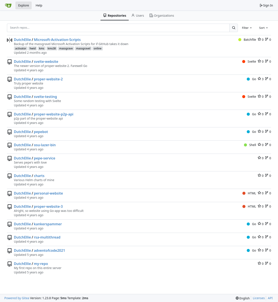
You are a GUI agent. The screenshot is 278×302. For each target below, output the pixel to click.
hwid (33, 48)
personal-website (48, 193)
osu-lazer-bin (45, 145)
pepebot (41, 132)
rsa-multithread (47, 237)
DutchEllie (22, 39)
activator (20, 48)
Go (251, 79)
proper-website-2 (48, 79)
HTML (249, 193)
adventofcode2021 (49, 250)
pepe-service (44, 158)
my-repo (41, 263)
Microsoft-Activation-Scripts (57, 39)
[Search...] (233, 28)
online (98, 48)
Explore (23, 5)
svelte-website (46, 61)
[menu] (243, 298)
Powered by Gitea (16, 298)
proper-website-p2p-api (53, 114)
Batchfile (247, 39)
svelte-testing (45, 96)
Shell (250, 145)
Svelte (249, 61)
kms (41, 48)
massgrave (66, 48)
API (270, 298)
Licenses (259, 298)
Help (39, 5)
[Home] (8, 5)
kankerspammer (48, 224)
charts (39, 176)
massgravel (83, 48)
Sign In (266, 5)
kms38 (52, 48)
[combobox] (247, 28)
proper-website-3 (48, 206)
